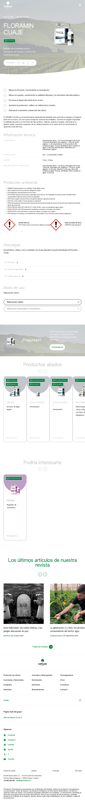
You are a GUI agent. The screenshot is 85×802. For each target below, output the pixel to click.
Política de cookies (9, 771)
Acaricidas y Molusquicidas (42, 675)
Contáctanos (57, 347)
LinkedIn (9, 745)
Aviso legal (78, 771)
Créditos (34, 771)
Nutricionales (37, 680)
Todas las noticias (42, 647)
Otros (62, 680)
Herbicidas (8, 690)
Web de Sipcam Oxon (13, 717)
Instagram (9, 740)
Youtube (9, 759)
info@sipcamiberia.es (23, 780)
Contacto (63, 690)
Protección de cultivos (12, 675)
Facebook (9, 735)
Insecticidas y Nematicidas (14, 680)
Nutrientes (36, 685)
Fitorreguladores (66, 675)
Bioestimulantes (23, 17)
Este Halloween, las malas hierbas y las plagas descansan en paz (23, 629)
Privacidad (56, 771)
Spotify (8, 749)
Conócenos (64, 685)
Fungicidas (8, 685)
